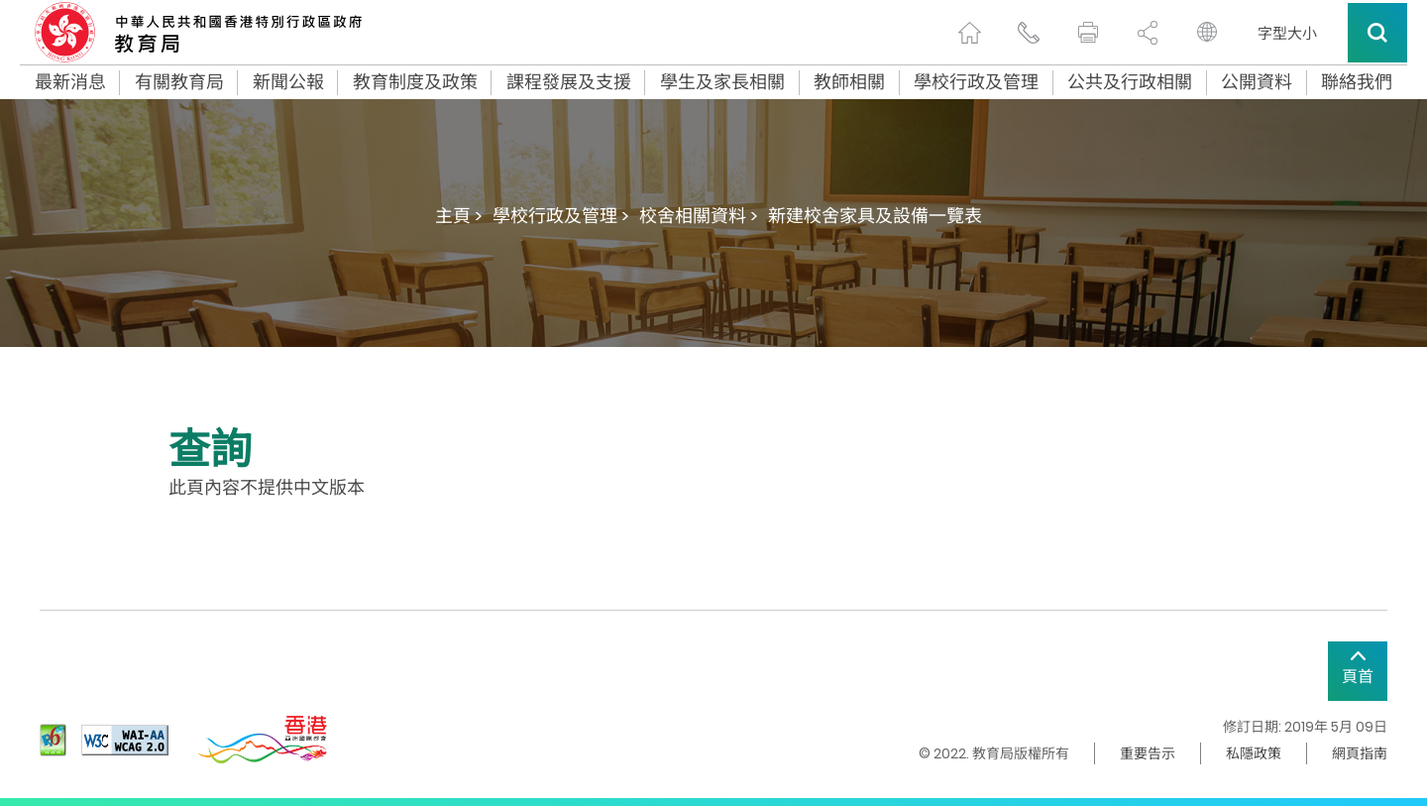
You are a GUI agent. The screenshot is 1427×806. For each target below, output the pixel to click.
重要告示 (1147, 753)
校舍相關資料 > (698, 215)
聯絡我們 (1356, 82)
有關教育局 (179, 82)
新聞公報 (288, 82)
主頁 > (459, 215)
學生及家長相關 (722, 82)
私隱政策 (1253, 753)
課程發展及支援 (568, 82)
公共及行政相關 (1129, 82)
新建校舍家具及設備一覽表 (875, 215)
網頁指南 (1359, 753)
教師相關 (849, 82)
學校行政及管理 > (561, 215)
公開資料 (1256, 82)
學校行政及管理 (976, 82)
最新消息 (70, 82)
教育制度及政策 (415, 82)
